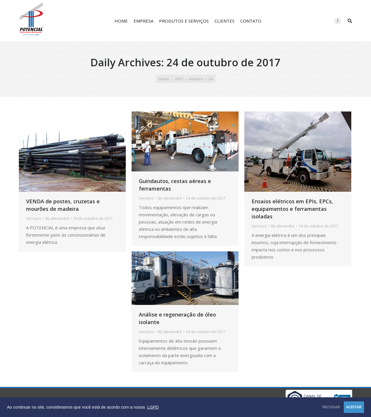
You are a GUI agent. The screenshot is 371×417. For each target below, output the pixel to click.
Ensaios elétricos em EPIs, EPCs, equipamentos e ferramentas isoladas (292, 209)
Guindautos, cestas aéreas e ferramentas (175, 185)
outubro (196, 78)
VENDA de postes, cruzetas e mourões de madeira (63, 205)
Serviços (33, 218)
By (57, 218)
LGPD (153, 407)
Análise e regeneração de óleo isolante (177, 318)
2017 (179, 78)
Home (164, 78)
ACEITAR (346, 407)
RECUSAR (308, 407)
